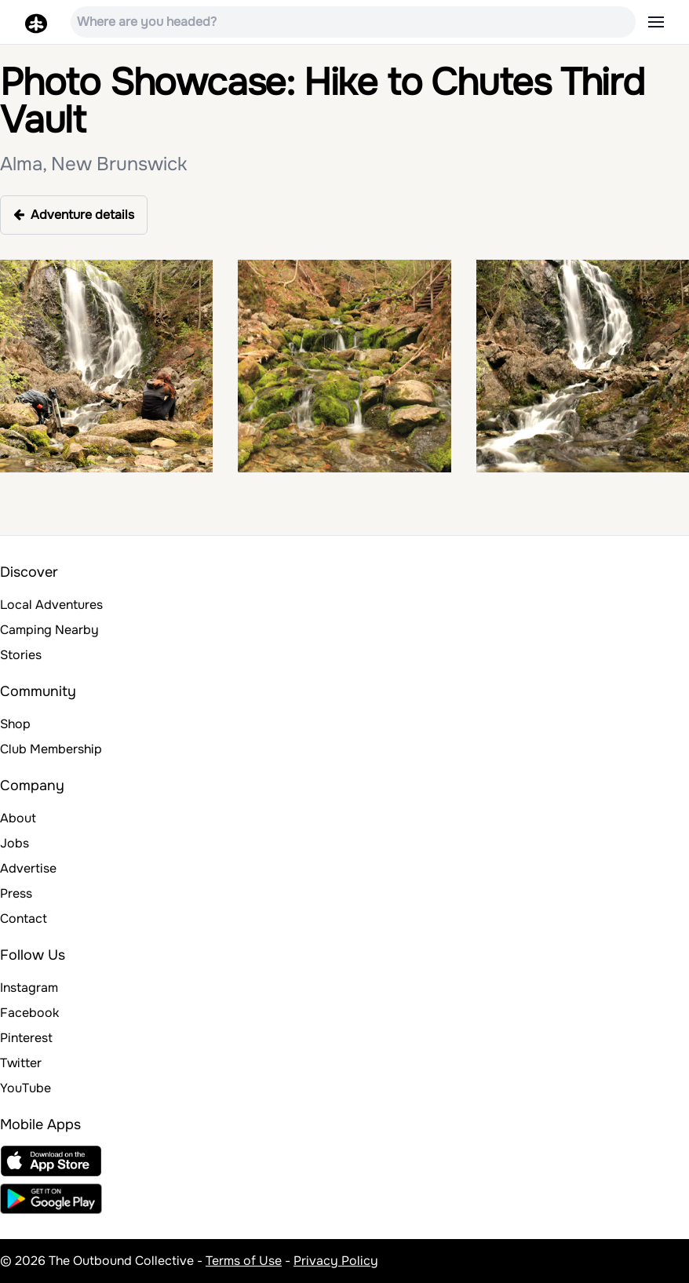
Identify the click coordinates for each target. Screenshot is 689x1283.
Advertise (28, 868)
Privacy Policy (335, 1260)
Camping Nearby (49, 629)
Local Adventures (51, 604)
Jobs (14, 843)
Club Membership (51, 749)
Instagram (29, 987)
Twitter (21, 1063)
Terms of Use (244, 1260)
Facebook (29, 1012)
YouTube (25, 1088)
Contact (23, 918)
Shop (15, 724)
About (18, 818)
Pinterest (26, 1038)
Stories (21, 655)
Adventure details (73, 214)
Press (16, 893)
